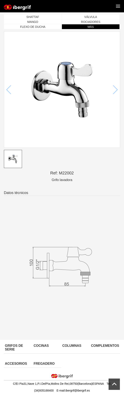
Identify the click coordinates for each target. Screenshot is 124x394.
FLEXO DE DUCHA (32, 26)
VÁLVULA (90, 17)
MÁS (91, 26)
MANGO (32, 22)
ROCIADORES (90, 22)
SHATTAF (32, 17)
